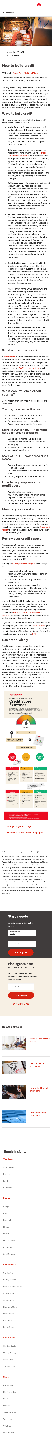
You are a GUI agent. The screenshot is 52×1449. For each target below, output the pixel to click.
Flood (5, 1399)
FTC (34, 634)
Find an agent (21, 995)
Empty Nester (9, 1327)
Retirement (8, 1247)
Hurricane (7, 1406)
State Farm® (25, 73)
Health (6, 1227)
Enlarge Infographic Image (19, 826)
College (6, 1207)
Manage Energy (9, 1353)
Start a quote (21, 952)
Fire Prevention (9, 1392)
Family (6, 1181)
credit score (9, 357)
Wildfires (7, 1426)
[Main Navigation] (5, 4)
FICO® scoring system (28, 368)
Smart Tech (8, 1360)
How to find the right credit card (39, 1089)
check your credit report (23, 564)
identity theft (39, 625)
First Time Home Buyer (12, 1287)
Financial (7, 1220)
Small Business (9, 1254)
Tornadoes (7, 1419)
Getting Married (9, 1280)
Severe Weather (9, 1412)
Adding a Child (9, 1293)
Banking (6, 1174)
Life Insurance (9, 1241)
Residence (7, 1188)
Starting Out (8, 1273)
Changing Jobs (9, 1300)
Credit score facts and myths (38, 1064)
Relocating (7, 1320)
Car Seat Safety (9, 1346)
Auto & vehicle (9, 1167)
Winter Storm (8, 1433)
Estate (5, 1213)
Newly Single (8, 1314)
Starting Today (9, 1366)
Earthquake (8, 1385)
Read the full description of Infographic (25, 832)
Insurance (7, 1234)
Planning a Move (10, 1307)
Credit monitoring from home (38, 1114)
